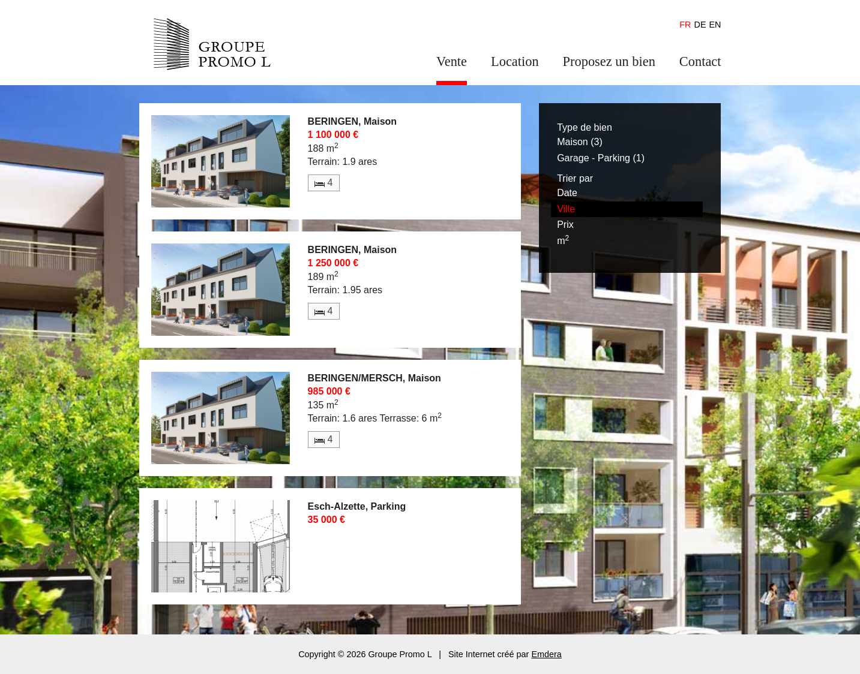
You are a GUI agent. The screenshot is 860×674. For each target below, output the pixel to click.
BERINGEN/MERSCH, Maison (374, 378)
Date (567, 193)
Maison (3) (580, 142)
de (700, 24)
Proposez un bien (609, 61)
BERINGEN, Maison (352, 121)
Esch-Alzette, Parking (357, 506)
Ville (566, 209)
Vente (451, 61)
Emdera (546, 654)
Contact (700, 61)
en (715, 24)
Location (515, 61)
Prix (565, 224)
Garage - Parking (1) (601, 158)
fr (685, 24)
